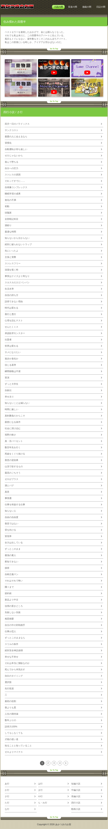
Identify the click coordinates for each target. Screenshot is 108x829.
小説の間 (58, 7)
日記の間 (100, 7)
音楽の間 (72, 7)
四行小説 (9, 112)
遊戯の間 (86, 7)
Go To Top (54, 49)
